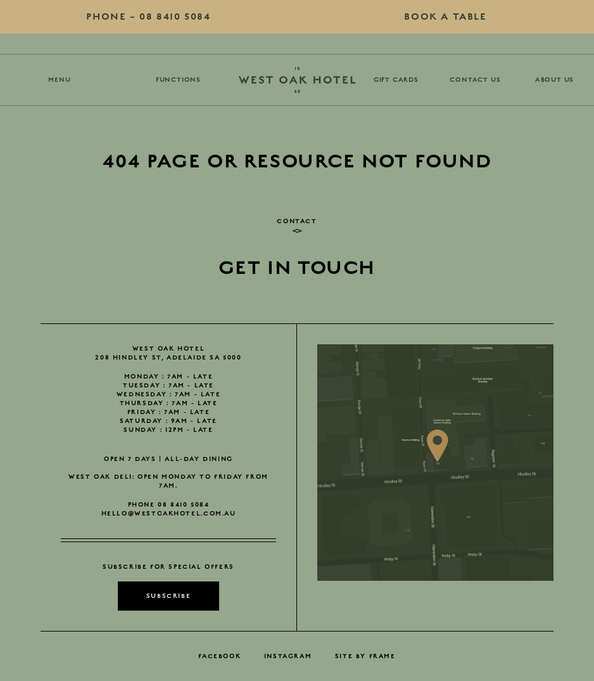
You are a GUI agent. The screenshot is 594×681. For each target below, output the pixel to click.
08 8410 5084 (148, 16)
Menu (59, 79)
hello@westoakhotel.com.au (168, 513)
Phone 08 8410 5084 (169, 504)
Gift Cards (396, 79)
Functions (178, 79)
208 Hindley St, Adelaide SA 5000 (168, 357)
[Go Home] (297, 80)
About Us (554, 79)
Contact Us (475, 79)
